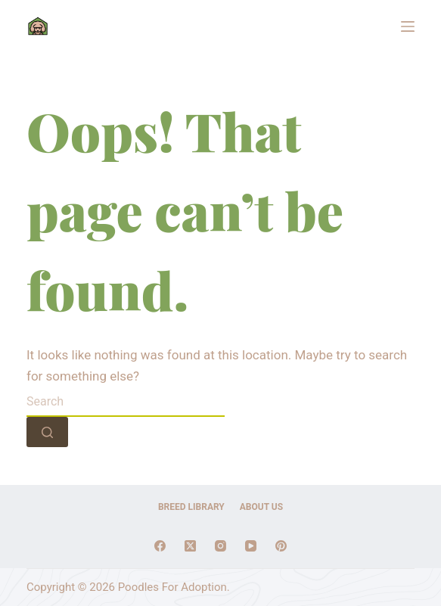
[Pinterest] (281, 546)
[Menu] (408, 26)
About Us (261, 507)
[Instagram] (220, 546)
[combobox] (125, 402)
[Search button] (47, 432)
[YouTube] (250, 546)
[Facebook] (160, 546)
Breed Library (191, 507)
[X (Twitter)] (190, 546)
